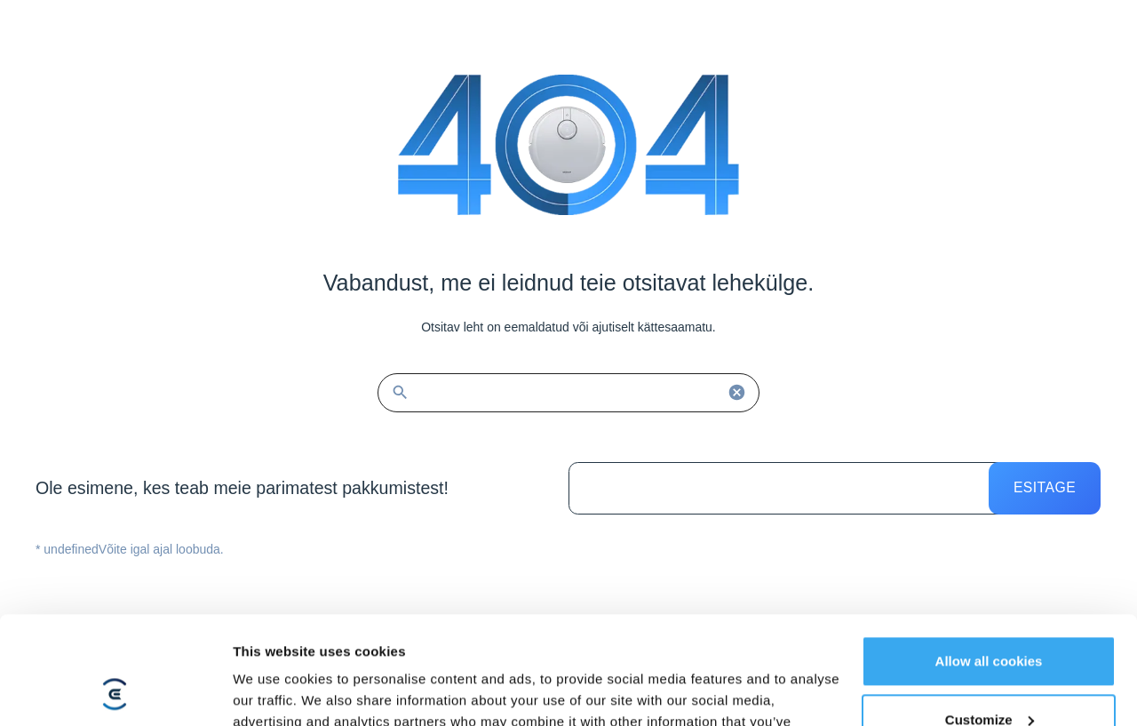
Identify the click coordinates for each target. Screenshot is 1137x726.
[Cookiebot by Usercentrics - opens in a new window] (115, 691)
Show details (274, 690)
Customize (989, 618)
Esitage (1045, 487)
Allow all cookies (989, 560)
